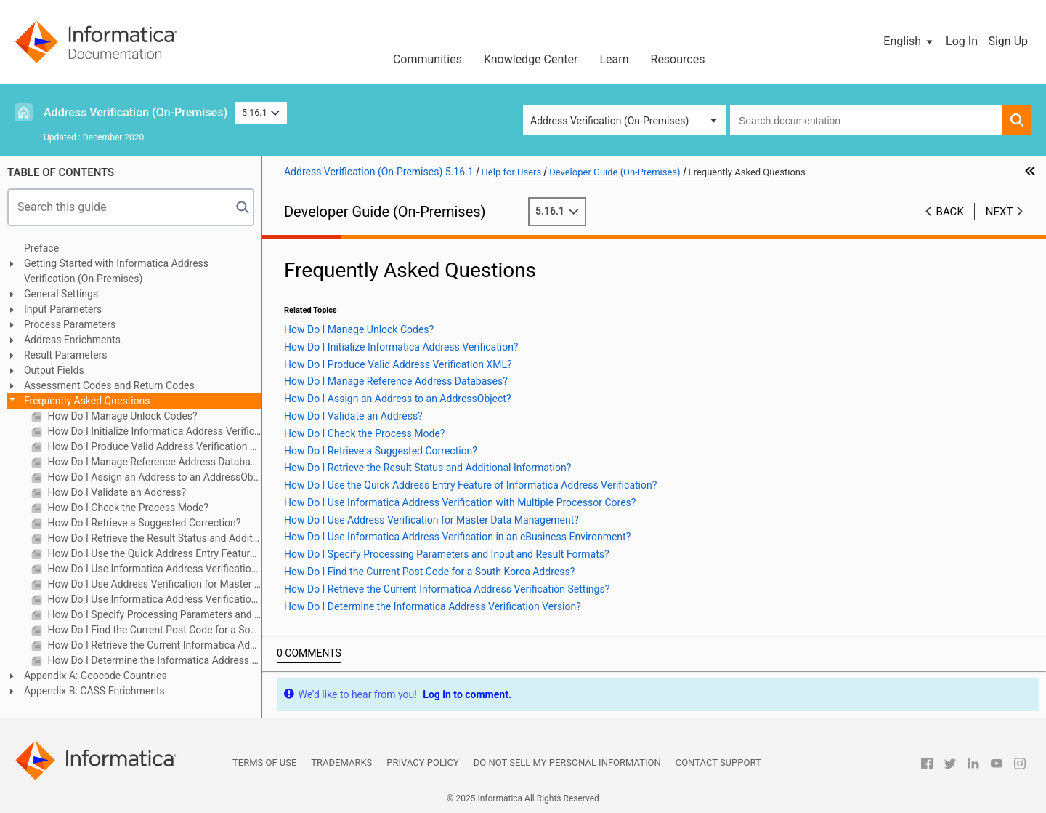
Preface (41, 248)
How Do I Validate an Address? (115, 492)
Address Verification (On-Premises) (135, 112)
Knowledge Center (531, 59)
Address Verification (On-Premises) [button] (609, 121)
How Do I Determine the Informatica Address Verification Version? (153, 660)
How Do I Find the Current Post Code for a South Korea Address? (153, 630)
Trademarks (341, 762)
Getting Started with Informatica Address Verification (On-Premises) (116, 270)
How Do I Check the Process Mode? (126, 507)
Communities (427, 59)
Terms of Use (264, 762)
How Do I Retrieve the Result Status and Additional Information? (153, 538)
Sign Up (1008, 41)
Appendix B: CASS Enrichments (94, 691)
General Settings (61, 294)
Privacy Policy (422, 762)
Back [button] (950, 211)
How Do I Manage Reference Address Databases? (153, 462)
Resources (678, 59)
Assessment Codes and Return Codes (109, 385)
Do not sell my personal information (567, 762)
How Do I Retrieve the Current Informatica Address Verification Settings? (153, 645)
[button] (909, 41)
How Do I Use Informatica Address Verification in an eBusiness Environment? (153, 599)
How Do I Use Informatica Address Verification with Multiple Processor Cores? (153, 568)
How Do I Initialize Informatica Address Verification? (153, 431)
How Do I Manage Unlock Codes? (121, 416)
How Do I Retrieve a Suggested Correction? (142, 523)
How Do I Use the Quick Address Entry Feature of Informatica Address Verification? (153, 553)
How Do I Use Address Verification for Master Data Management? (153, 584)
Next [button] (999, 211)
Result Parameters (66, 355)
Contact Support (718, 762)
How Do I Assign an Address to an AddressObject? (153, 477)
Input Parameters (63, 309)
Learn (613, 59)
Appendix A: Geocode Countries (95, 675)
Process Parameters (69, 324)
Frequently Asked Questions (87, 400)
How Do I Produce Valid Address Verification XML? (153, 446)
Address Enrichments (72, 339)
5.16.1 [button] (261, 112)
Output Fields (54, 370)
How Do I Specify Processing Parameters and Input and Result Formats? (153, 614)
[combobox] (866, 120)
